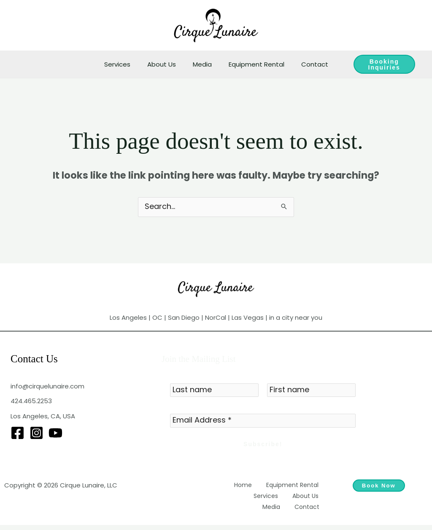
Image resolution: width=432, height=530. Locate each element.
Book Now (379, 488)
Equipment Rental (252, 64)
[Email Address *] (263, 422)
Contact (306, 64)
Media (202, 64)
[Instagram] (36, 434)
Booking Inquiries (379, 64)
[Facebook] (17, 434)
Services (126, 64)
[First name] (311, 391)
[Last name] (214, 391)
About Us (165, 64)
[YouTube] (55, 434)
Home (250, 487)
